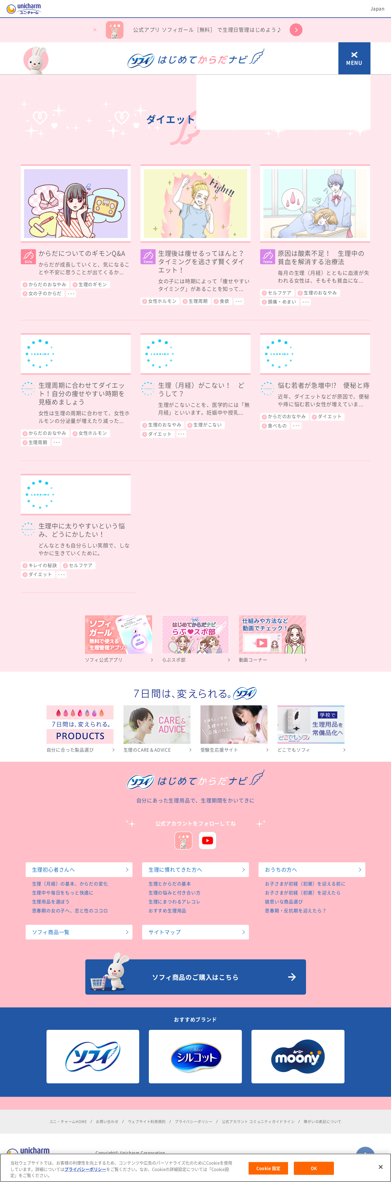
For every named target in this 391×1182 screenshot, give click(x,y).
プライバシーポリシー (85, 1179)
